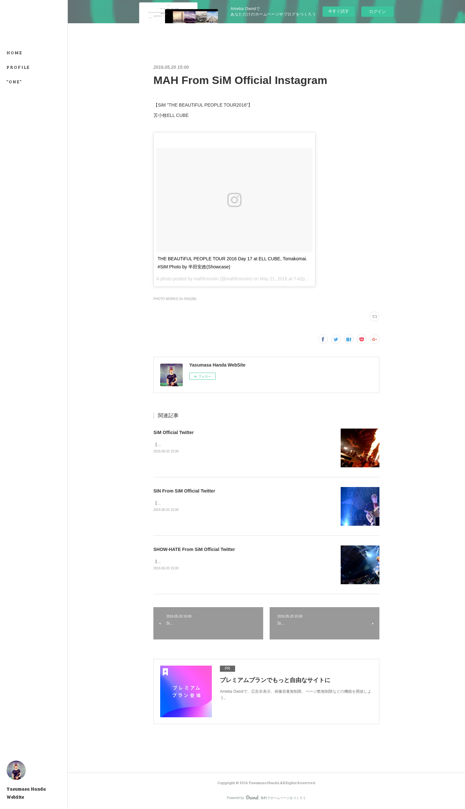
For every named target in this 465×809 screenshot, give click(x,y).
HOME (14, 52)
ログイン (377, 11)
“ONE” (14, 81)
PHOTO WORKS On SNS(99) (174, 299)
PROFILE (18, 67)
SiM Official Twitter (173, 432)
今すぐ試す (338, 11)
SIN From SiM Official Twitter (184, 490)
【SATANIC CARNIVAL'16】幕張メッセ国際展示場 (197, 444)
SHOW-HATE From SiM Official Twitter (194, 549)
